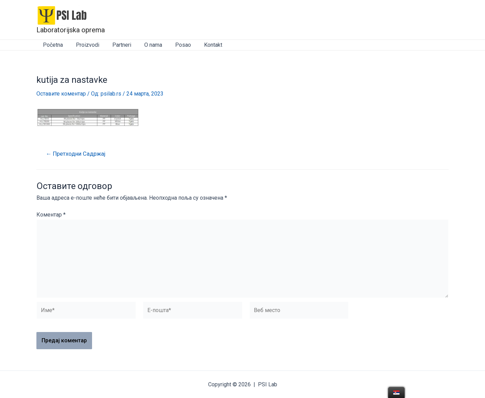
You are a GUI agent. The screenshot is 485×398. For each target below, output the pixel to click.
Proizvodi (84, 45)
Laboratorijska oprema (70, 30)
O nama (146, 45)
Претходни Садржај (76, 154)
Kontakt (202, 45)
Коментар (51, 214)
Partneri (116, 45)
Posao (174, 45)
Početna (52, 45)
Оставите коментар (61, 93)
